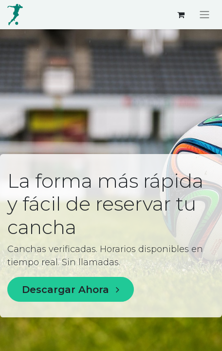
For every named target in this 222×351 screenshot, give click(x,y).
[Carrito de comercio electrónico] (180, 14)
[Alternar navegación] (204, 14)
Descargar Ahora (70, 289)
